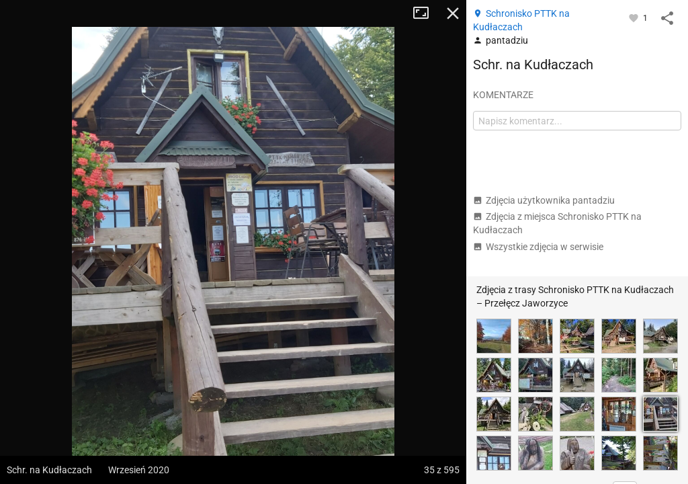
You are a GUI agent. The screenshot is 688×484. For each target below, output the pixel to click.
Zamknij (452, 13)
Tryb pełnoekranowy (426, 13)
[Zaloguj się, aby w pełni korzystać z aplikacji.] (634, 17)
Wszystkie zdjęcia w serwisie (538, 246)
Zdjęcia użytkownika (544, 200)
